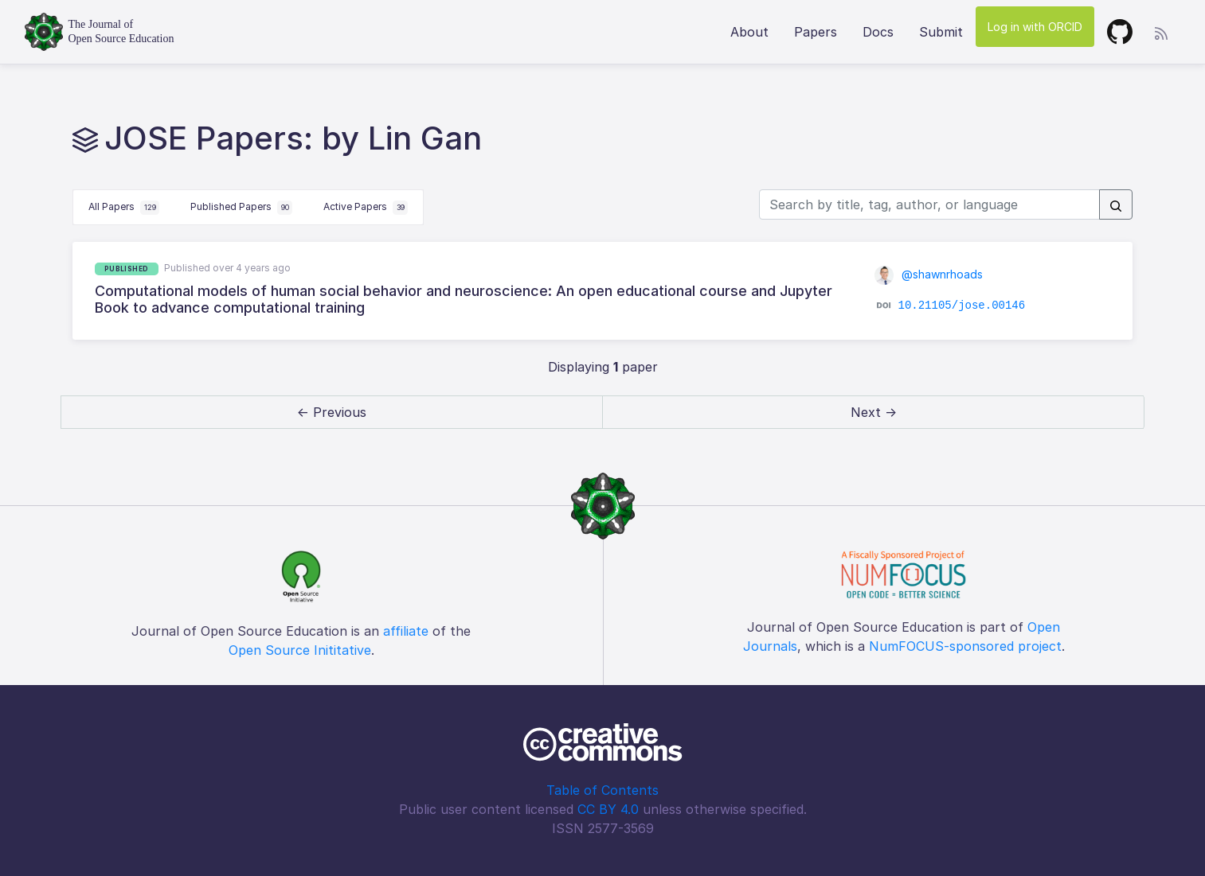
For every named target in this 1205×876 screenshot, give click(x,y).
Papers (815, 32)
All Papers (124, 208)
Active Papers (366, 208)
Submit (941, 32)
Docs (878, 32)
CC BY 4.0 (608, 809)
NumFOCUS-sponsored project (965, 646)
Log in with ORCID (1035, 26)
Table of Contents (602, 790)
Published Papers (241, 208)
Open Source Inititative (300, 650)
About (749, 32)
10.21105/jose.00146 (962, 305)
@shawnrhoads (928, 274)
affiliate (405, 631)
